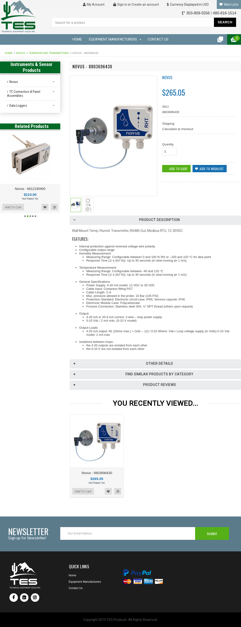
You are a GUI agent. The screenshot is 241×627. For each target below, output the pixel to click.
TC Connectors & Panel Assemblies (23, 94)
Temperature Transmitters (49, 53)
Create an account (145, 4)
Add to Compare (54, 207)
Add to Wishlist (44, 207)
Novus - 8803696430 (96, 473)
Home (8, 53)
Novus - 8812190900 (30, 189)
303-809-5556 (198, 13)
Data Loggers (18, 105)
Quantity (167, 144)
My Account (93, 4)
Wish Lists (228, 4)
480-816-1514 (224, 13)
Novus (20, 53)
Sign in (120, 4)
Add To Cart (13, 207)
